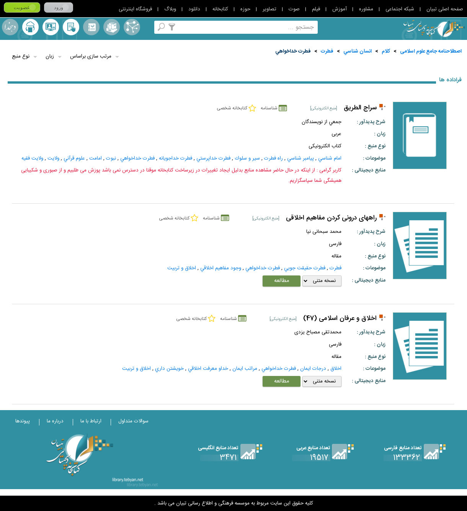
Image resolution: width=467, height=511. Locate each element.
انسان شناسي (357, 51)
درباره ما (55, 421)
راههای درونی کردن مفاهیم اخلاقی (331, 218)
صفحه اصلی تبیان (444, 9)
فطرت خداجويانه (175, 158)
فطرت (327, 51)
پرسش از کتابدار (50, 27)
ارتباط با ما (90, 421)
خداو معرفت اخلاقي (208, 368)
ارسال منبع (30, 27)
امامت (95, 158)
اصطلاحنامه (132, 27)
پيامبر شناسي (300, 158)
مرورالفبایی (91, 27)
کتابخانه (220, 9)
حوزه (245, 9)
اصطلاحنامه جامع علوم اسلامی (431, 51)
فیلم (316, 9)
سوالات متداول (133, 421)
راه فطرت (273, 158)
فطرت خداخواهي (293, 51)
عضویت (22, 7)
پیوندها (22, 421)
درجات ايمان (313, 368)
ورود (58, 7)
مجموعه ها (111, 27)
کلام (386, 51)
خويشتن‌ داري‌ (169, 368)
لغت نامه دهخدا (10, 27)
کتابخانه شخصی (71, 27)
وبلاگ (170, 9)
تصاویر (269, 9)
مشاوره (366, 9)
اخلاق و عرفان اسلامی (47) (340, 318)
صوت (294, 9)
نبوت (111, 158)
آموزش (339, 9)
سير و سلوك (247, 158)
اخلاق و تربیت (181, 268)
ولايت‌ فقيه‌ (32, 158)
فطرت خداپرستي (213, 158)
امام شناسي (329, 158)
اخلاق (335, 368)
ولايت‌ (53, 158)
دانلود (194, 9)
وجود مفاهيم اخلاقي (220, 268)
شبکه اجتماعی (399, 9)
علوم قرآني (74, 158)
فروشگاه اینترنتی (135, 9)
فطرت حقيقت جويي (304, 268)
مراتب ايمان (244, 368)
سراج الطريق (360, 108)
